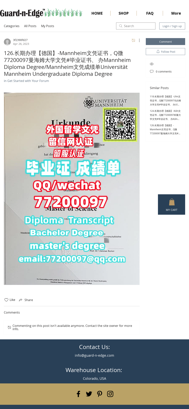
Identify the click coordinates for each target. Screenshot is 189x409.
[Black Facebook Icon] (78, 394)
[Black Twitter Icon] (89, 394)
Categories (11, 26)
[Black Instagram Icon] (110, 394)
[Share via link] (25, 300)
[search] (135, 26)
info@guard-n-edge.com (94, 355)
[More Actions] (137, 40)
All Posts (30, 26)
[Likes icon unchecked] (6, 300)
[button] (172, 202)
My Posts (47, 26)
